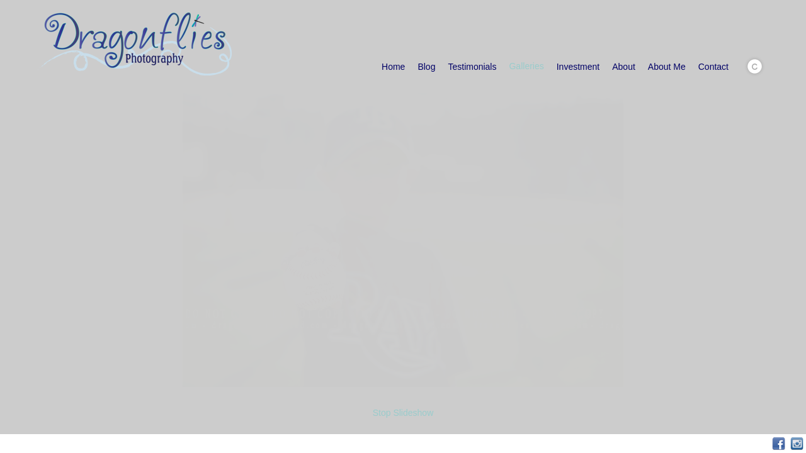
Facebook (778, 443)
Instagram (796, 443)
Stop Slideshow (403, 413)
